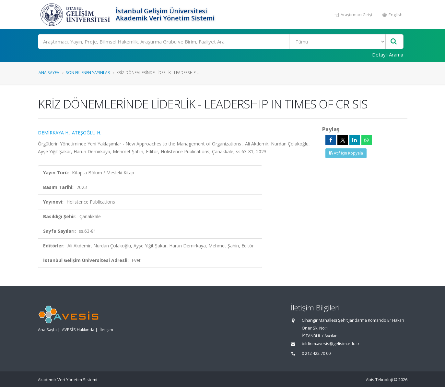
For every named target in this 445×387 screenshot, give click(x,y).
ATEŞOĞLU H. (86, 133)
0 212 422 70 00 (316, 353)
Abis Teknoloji (379, 379)
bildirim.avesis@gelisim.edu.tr (330, 343)
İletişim (106, 329)
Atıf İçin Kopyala (346, 153)
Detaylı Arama (387, 54)
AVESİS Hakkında (78, 329)
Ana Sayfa (49, 72)
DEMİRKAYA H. (53, 133)
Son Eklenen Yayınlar (88, 72)
